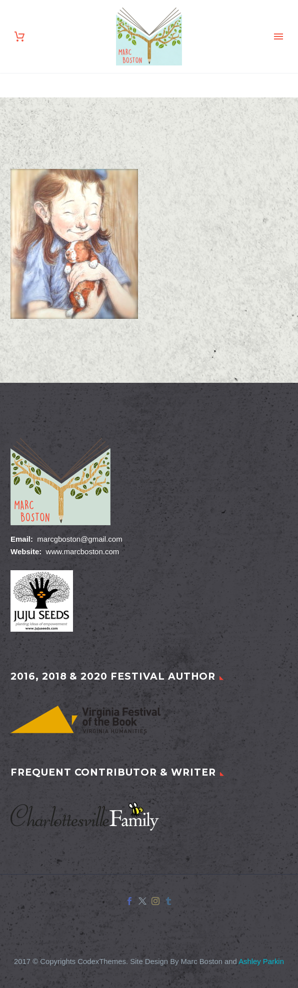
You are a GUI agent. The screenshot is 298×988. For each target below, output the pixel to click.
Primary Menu (278, 36)
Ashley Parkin (261, 962)
